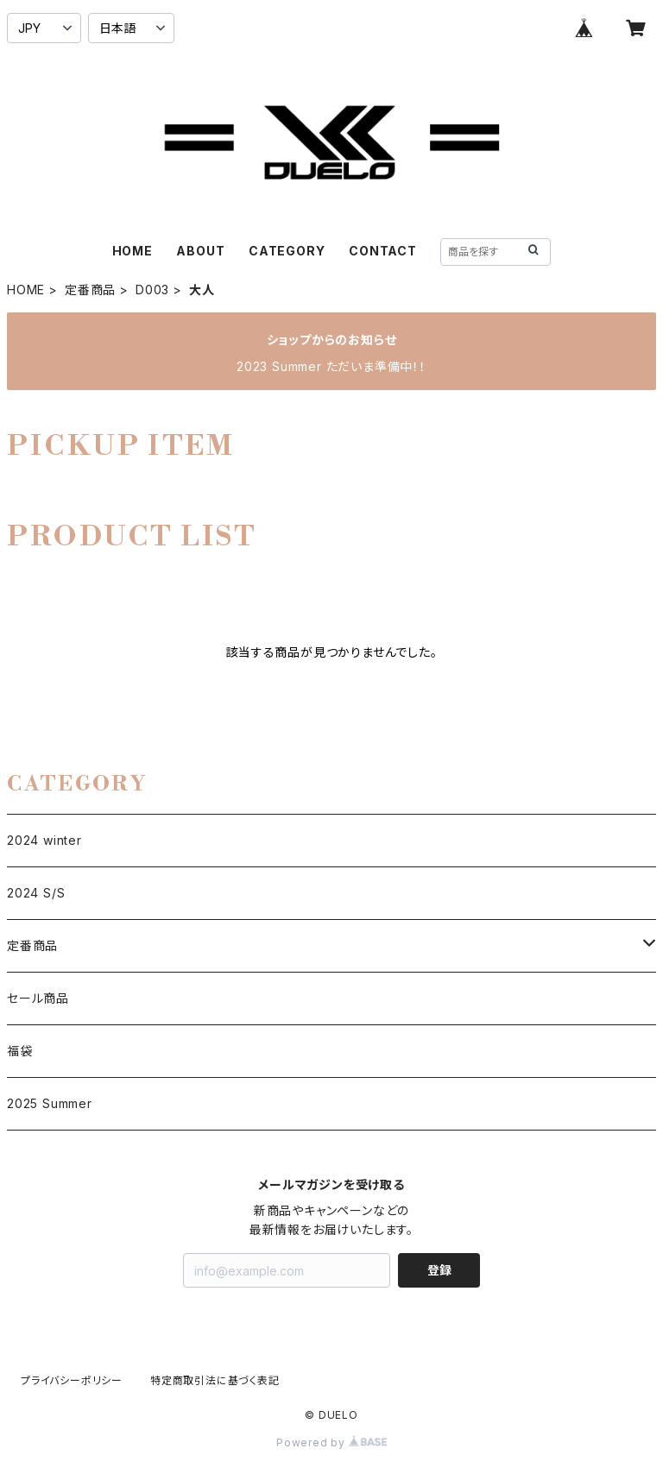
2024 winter (44, 840)
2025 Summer (49, 1103)
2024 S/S (36, 892)
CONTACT (383, 250)
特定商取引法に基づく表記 (215, 1380)
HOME (132, 250)
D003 (152, 289)
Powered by (331, 1442)
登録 (439, 1270)
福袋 (20, 1050)
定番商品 (90, 289)
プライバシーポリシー (72, 1380)
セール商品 (38, 998)
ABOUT (200, 250)
